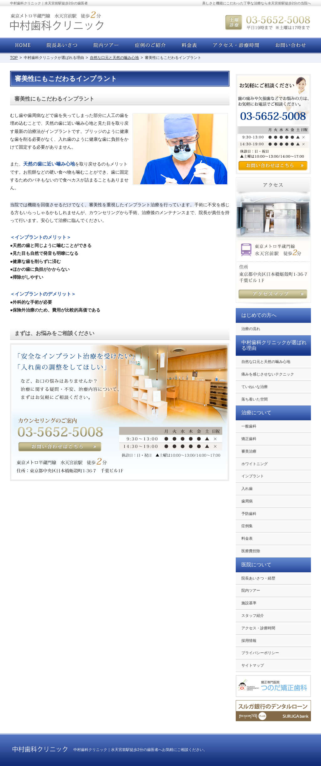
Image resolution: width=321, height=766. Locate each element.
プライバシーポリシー (260, 653)
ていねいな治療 (254, 387)
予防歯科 (248, 514)
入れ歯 (247, 488)
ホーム (23, 45)
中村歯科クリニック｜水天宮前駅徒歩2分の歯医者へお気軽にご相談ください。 (140, 750)
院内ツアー (250, 590)
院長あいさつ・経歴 (258, 578)
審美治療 (248, 451)
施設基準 (248, 603)
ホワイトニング (254, 464)
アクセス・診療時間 (258, 628)
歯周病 (247, 501)
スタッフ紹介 (252, 615)
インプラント (252, 476)
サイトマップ (252, 665)
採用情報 (248, 640)
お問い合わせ (289, 45)
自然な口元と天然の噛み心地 (265, 361)
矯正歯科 (248, 439)
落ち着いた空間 (254, 399)
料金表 (247, 538)
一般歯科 (248, 426)
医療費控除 (250, 551)
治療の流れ (250, 329)
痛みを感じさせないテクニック (267, 374)
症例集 (247, 526)
